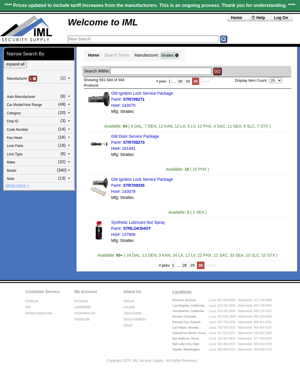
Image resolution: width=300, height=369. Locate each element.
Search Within (96, 71)
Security (128, 324)
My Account (85, 291)
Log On (281, 17)
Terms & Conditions (134, 318)
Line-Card (129, 306)
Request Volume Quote (38, 312)
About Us (132, 291)
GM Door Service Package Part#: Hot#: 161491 (135, 142)
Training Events (132, 312)
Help (258, 17)
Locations (181, 291)
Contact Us (31, 300)
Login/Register (82, 306)
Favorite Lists (82, 318)
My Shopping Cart (84, 312)
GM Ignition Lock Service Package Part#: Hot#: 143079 (142, 99)
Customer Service (42, 291)
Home (236, 17)
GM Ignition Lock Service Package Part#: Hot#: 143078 (142, 185)
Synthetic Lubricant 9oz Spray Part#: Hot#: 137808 (138, 228)
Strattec (170, 55)
